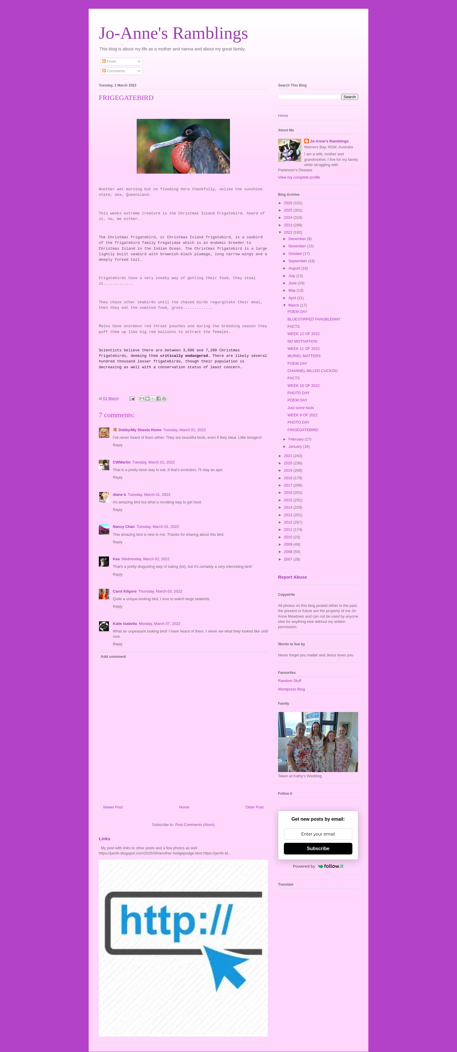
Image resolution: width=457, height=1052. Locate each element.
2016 (288, 492)
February (297, 439)
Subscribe (318, 848)
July (292, 276)
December (298, 239)
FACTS (293, 326)
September (298, 261)
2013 (288, 515)
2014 (288, 507)
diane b (119, 494)
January (296, 446)
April (293, 298)
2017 (288, 485)
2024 (288, 217)
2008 (288, 551)
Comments (113, 71)
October (296, 253)
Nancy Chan (124, 526)
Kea (116, 559)
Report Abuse (292, 577)
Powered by (318, 866)
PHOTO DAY (298, 393)
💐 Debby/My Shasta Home (137, 430)
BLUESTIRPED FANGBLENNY (313, 319)
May (293, 290)
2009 (288, 544)
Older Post (254, 807)
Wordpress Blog (291, 689)
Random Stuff (289, 681)
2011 (288, 529)
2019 (288, 470)
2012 (288, 522)
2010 (288, 537)
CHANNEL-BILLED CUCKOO (312, 371)
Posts (109, 61)
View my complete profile (299, 177)
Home (184, 807)
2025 (288, 210)
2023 (288, 225)
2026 (288, 203)
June (293, 283)
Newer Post (113, 807)
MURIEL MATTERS (303, 356)
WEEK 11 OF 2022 (303, 348)
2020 (288, 463)
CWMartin (122, 462)
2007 (288, 559)
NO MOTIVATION (302, 341)
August (295, 268)
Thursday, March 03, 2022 (160, 591)
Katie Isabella (125, 623)
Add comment (113, 656)
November (298, 246)
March (294, 305)
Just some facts (300, 408)
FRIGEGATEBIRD (302, 430)
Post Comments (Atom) (195, 824)
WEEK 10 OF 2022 (303, 385)
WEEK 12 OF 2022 (303, 334)
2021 (288, 456)
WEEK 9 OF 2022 (302, 415)
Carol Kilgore (125, 591)
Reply (117, 445)
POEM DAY (297, 311)
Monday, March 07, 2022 (159, 623)
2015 (288, 500)
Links (104, 838)
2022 (288, 232)
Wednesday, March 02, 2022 (146, 559)
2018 (288, 478)
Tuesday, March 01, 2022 (184, 430)
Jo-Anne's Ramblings (173, 33)
